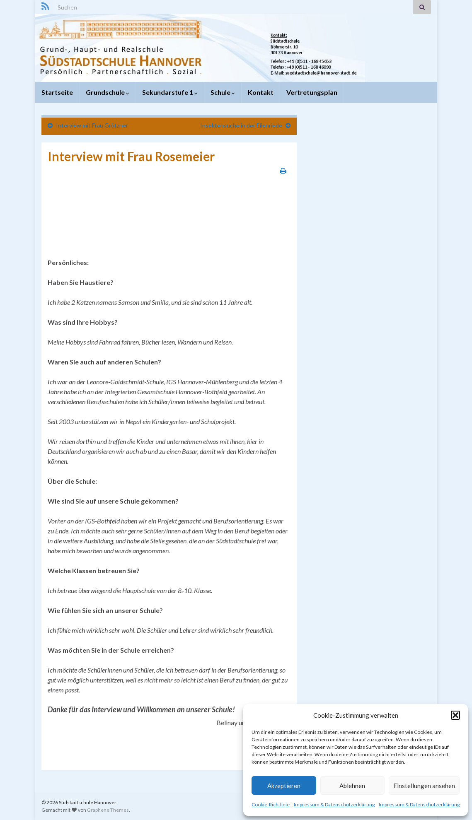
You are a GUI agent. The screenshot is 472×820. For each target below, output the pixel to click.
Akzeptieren (283, 785)
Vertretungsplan (311, 92)
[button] (455, 715)
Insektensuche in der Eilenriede (241, 125)
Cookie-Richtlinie (271, 804)
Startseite (57, 92)
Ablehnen (352, 785)
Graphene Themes (108, 810)
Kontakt (261, 92)
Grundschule (107, 92)
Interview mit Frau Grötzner (92, 125)
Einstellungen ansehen (424, 785)
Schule (223, 92)
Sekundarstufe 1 (170, 92)
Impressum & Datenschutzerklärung (334, 804)
